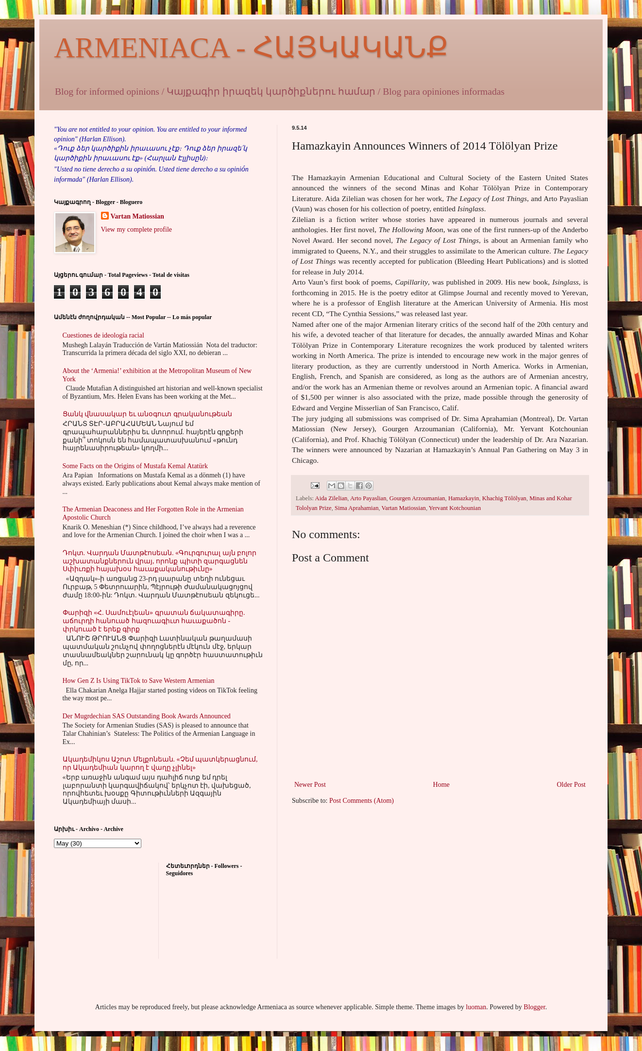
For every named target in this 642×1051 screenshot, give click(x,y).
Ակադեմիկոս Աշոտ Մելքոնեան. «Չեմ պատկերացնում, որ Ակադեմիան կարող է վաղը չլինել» (160, 763)
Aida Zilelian (331, 498)
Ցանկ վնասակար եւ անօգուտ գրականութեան (147, 414)
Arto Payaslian (368, 498)
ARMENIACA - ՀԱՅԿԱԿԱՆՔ (251, 48)
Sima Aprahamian (357, 508)
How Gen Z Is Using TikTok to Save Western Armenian (139, 680)
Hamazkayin (463, 498)
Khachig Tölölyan (504, 498)
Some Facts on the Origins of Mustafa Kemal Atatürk (135, 466)
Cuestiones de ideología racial (103, 335)
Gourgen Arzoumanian (417, 498)
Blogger (534, 1007)
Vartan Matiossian (404, 508)
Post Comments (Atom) (361, 800)
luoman (476, 1007)
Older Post (571, 784)
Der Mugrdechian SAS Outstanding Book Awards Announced (147, 716)
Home (441, 784)
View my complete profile (136, 229)
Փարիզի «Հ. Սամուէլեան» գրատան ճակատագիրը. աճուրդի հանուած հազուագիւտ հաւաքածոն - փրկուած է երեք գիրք (154, 621)
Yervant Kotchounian (455, 508)
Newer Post (310, 784)
